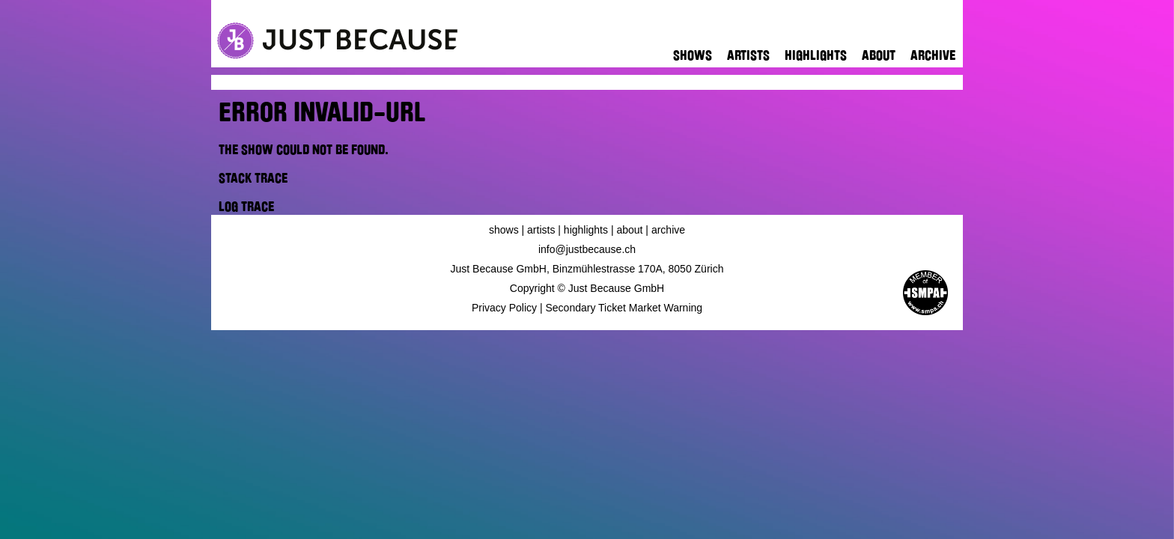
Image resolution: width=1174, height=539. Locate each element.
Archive (932, 55)
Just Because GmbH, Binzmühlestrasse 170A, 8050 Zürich (587, 269)
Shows (692, 55)
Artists (748, 55)
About (878, 55)
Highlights (816, 55)
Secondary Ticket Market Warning (624, 308)
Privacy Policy (504, 308)
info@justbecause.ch (587, 249)
